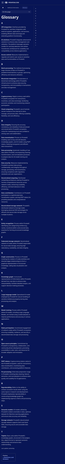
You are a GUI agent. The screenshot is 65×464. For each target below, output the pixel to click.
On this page (6, 12)
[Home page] (3, 7)
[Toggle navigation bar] (2, 2)
